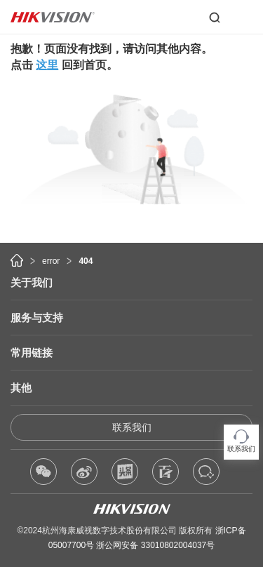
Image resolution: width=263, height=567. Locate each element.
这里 (47, 65)
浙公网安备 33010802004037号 (155, 545)
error (51, 261)
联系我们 (131, 427)
